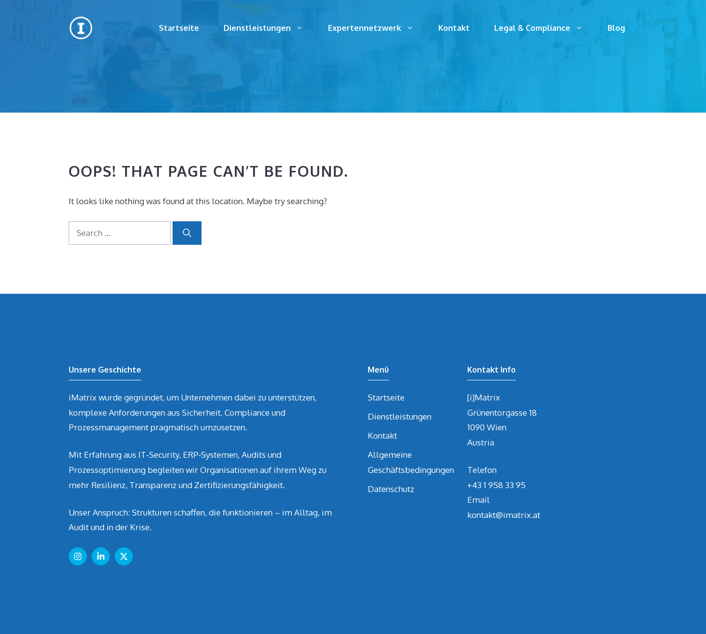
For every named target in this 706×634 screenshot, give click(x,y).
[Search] (187, 233)
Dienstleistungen (270, 28)
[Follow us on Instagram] (78, 556)
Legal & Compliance (544, 28)
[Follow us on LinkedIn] (101, 556)
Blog (616, 28)
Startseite (179, 28)
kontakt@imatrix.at (503, 515)
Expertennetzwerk (377, 28)
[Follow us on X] (124, 556)
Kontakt (454, 28)
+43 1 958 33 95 (496, 485)
